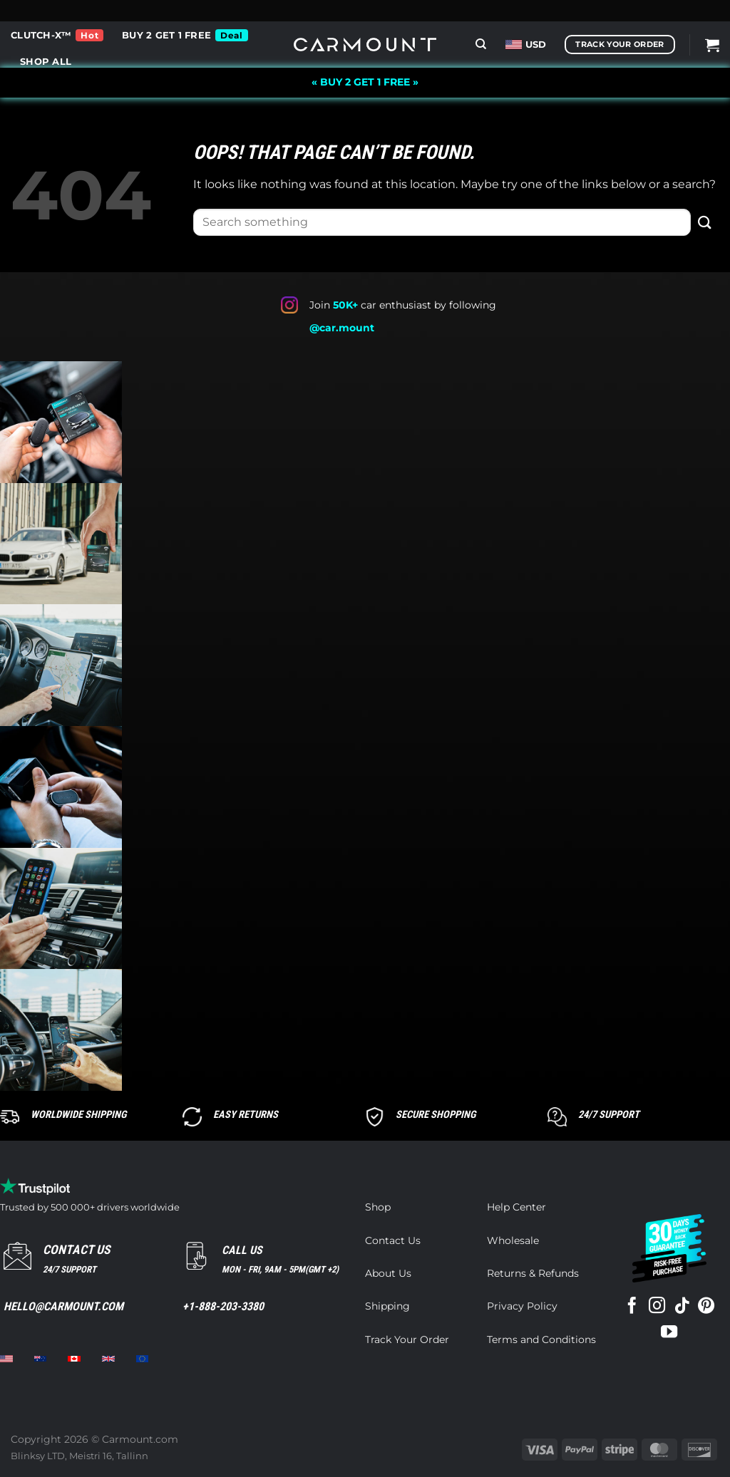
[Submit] (705, 222)
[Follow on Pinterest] (706, 1306)
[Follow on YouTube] (669, 1333)
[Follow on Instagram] (657, 1306)
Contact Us (393, 1240)
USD (526, 44)
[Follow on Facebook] (632, 1306)
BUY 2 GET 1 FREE (166, 35)
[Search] (480, 44)
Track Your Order (407, 1339)
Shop (378, 1207)
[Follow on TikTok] (681, 1306)
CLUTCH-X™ (41, 35)
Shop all (45, 61)
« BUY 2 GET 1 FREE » (365, 82)
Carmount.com (140, 1439)
